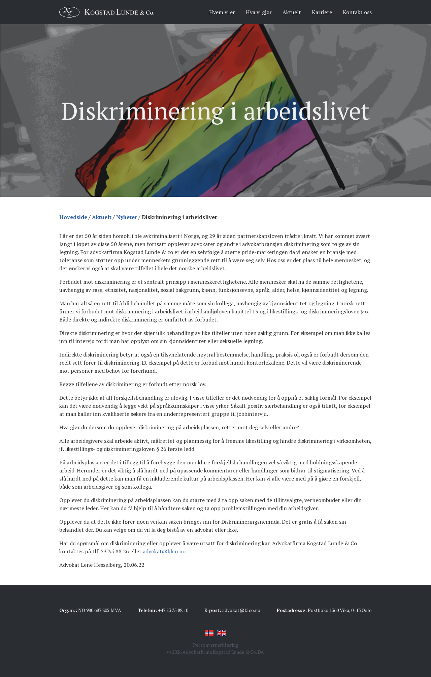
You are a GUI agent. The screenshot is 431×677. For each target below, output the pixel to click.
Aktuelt (292, 12)
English (222, 633)
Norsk (209, 633)
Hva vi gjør (259, 12)
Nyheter (126, 217)
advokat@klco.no (164, 551)
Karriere (322, 12)
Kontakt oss (357, 12)
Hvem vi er (222, 12)
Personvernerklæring (215, 645)
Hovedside (73, 217)
